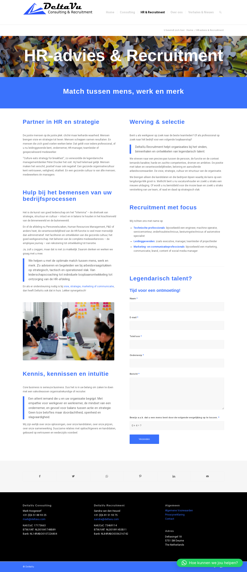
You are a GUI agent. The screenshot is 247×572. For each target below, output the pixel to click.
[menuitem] (110, 12)
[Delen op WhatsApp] (107, 476)
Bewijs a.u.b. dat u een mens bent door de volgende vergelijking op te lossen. (174, 417)
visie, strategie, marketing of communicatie (89, 286)
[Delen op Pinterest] (140, 476)
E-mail (134, 317)
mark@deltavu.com (34, 519)
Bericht (135, 374)
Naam (134, 298)
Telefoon (136, 336)
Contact (169, 518)
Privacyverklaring (175, 514)
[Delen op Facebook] (40, 476)
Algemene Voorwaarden (179, 510)
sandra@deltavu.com (106, 519)
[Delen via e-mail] (207, 476)
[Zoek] (220, 12)
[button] (210, 563)
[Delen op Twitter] (73, 476)
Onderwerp (137, 355)
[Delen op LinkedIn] (174, 476)
